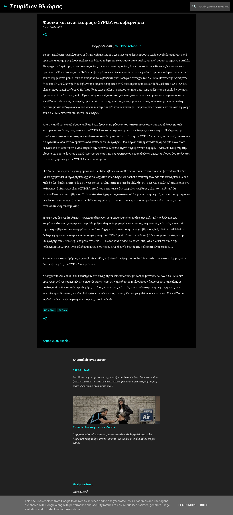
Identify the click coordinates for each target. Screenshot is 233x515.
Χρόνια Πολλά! (81, 369)
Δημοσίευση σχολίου (56, 340)
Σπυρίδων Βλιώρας (36, 6)
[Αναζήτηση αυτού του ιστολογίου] (211, 6)
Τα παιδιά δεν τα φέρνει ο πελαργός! (94, 427)
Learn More (187, 505)
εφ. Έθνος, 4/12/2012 (128, 46)
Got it (204, 505)
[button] (45, 34)
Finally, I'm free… (83, 484)
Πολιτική (49, 310)
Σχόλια (63, 310)
